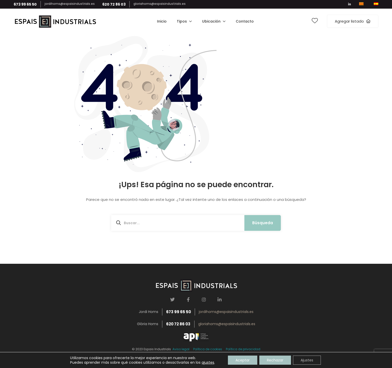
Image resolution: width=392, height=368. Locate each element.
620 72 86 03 (114, 4)
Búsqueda (262, 222)
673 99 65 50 (25, 4)
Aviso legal (180, 349)
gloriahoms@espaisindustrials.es (159, 4)
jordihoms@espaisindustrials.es (70, 4)
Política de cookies (207, 349)
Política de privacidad (243, 349)
